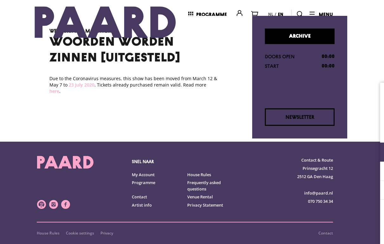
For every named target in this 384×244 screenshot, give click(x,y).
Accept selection (330, 232)
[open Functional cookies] (374, 153)
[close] (374, 94)
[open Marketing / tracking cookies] (374, 191)
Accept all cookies (330, 213)
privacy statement (305, 131)
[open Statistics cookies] (374, 172)
